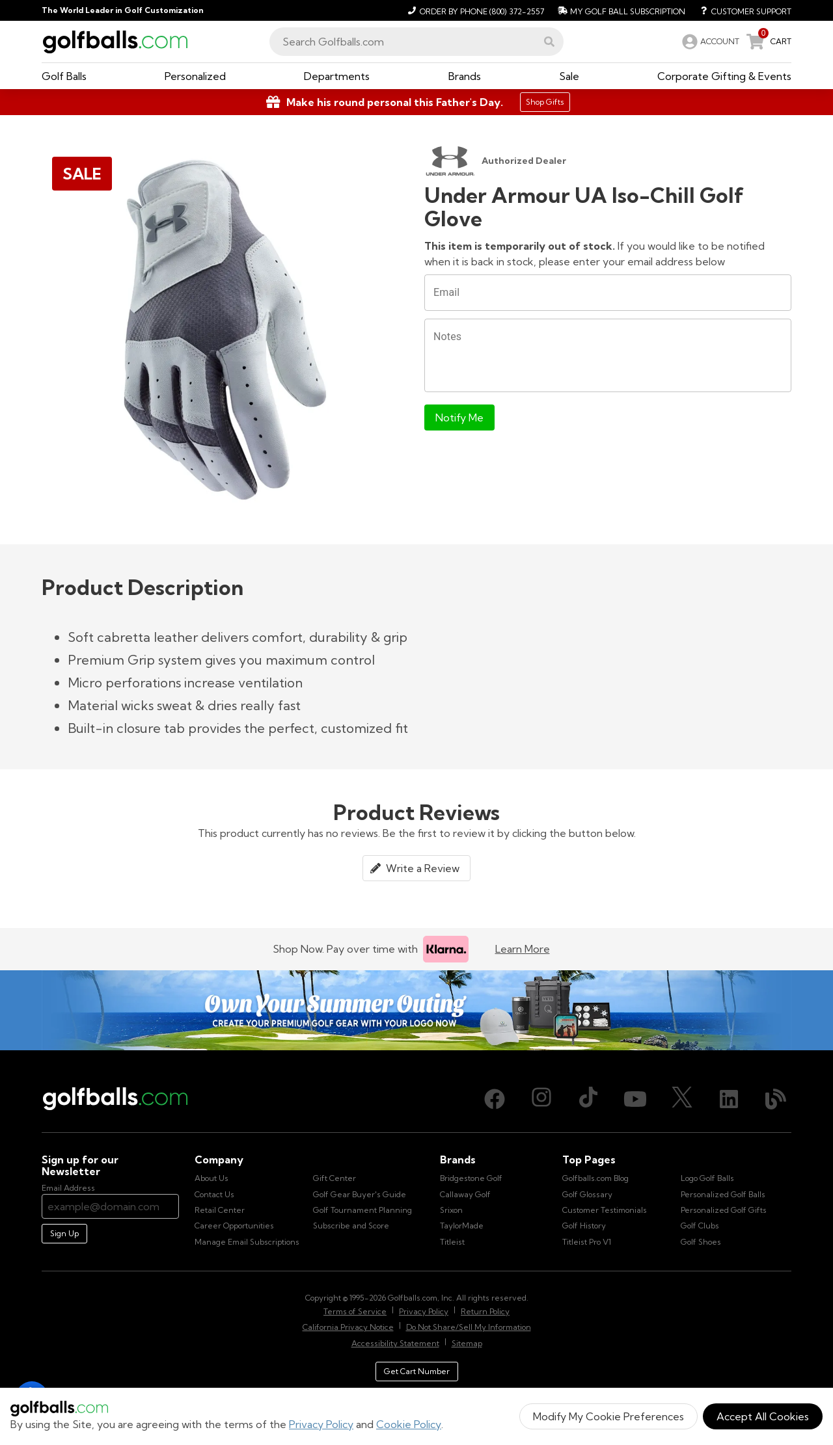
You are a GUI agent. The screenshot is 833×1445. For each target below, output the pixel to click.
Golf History (584, 1225)
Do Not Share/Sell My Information (468, 1327)
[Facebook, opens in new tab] (494, 1099)
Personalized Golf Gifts (724, 1210)
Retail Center (220, 1210)
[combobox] (416, 41)
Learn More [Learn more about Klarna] (522, 948)
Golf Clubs (700, 1225)
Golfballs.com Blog (595, 1178)
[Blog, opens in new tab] (775, 1099)
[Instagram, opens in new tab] (541, 1099)
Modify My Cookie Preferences (608, 1416)
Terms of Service (355, 1311)
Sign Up (64, 1233)
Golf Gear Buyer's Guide (359, 1194)
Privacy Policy (321, 1424)
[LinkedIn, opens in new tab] (728, 1099)
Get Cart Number (417, 1371)
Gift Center (334, 1178)
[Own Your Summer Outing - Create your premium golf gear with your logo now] (416, 1010)
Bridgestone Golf (471, 1178)
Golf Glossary (587, 1194)
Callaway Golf (465, 1194)
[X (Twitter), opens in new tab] (682, 1099)
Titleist (452, 1242)
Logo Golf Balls (707, 1178)
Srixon (451, 1210)
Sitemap (467, 1343)
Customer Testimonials (604, 1210)
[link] (709, 41)
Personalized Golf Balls (723, 1194)
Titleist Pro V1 (586, 1242)
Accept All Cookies (763, 1416)
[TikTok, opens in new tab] (588, 1099)
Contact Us (214, 1194)
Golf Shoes (701, 1242)
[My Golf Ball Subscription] (619, 10)
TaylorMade (462, 1225)
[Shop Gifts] (416, 102)
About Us (211, 1178)
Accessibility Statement (395, 1343)
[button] (549, 41)
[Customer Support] (740, 10)
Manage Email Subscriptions (247, 1242)
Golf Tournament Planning (362, 1210)
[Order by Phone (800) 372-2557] (474, 10)
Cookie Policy (408, 1424)
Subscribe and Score (351, 1225)
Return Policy (485, 1311)
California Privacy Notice (348, 1327)
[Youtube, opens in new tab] (635, 1099)
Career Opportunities (234, 1225)
